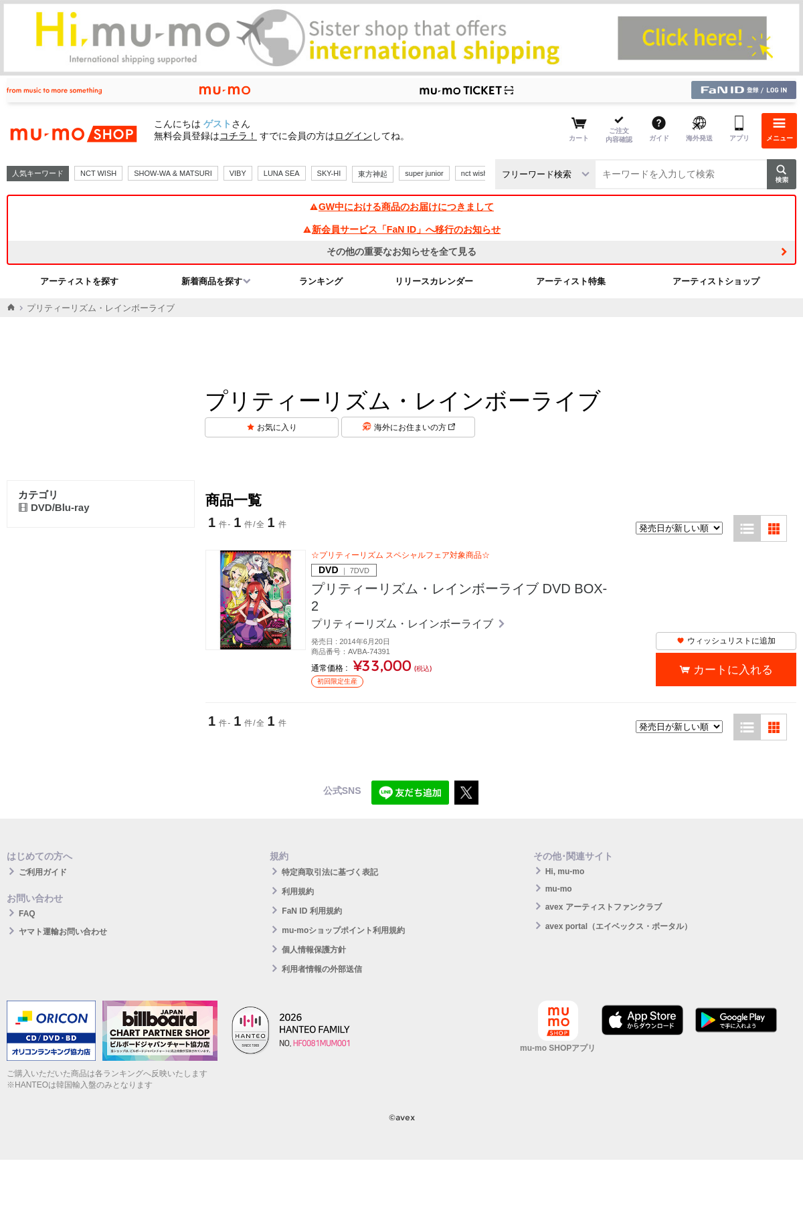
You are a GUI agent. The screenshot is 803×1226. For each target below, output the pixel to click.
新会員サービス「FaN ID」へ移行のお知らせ (401, 229)
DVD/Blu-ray (54, 507)
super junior (424, 173)
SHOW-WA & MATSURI (173, 173)
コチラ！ (238, 135)
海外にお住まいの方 (414, 427)
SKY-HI (329, 173)
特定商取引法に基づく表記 (330, 872)
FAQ (27, 913)
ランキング (321, 281)
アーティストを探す (79, 281)
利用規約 (298, 891)
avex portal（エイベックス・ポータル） (618, 926)
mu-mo (558, 889)
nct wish (474, 173)
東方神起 (372, 174)
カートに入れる (733, 669)
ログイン (353, 135)
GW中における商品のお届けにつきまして (401, 206)
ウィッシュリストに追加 (726, 640)
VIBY (238, 173)
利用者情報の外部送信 (322, 969)
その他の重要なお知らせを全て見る (401, 251)
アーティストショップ (716, 281)
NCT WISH (98, 173)
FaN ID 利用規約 (311, 911)
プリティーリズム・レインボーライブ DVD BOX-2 (459, 597)
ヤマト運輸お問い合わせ (63, 931)
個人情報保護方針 (314, 949)
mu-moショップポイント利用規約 (343, 930)
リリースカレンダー (434, 281)
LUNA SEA (282, 173)
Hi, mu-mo (565, 871)
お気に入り (277, 427)
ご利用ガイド (43, 872)
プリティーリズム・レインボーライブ (403, 623)
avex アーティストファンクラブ (603, 907)
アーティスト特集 (571, 281)
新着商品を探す (211, 281)
